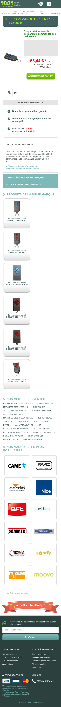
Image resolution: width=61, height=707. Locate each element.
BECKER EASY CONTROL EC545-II (18, 403)
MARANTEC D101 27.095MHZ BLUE (18, 418)
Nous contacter (45, 681)
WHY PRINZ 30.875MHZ (13, 414)
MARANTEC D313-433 (42, 432)
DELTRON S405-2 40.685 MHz (15, 432)
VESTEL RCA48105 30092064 (15, 429)
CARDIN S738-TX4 (45, 403)
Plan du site (36, 667)
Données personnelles (41, 657)
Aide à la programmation (12, 657)
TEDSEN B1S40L (45, 418)
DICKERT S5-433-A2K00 (13, 436)
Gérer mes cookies (39, 654)
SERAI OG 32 (8, 421)
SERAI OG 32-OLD (36, 436)
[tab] (30, 144)
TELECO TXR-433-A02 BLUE (15, 411)
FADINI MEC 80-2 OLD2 (42, 429)
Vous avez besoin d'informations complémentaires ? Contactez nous (22, 167)
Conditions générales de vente (44, 661)
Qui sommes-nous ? (10, 654)
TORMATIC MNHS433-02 (42, 411)
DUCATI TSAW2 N (10, 439)
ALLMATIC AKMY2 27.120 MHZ (28, 425)
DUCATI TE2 (24, 421)
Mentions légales (39, 664)
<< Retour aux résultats (17, 593)
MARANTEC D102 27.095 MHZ (15, 407)
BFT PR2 (7, 425)
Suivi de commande (10, 661)
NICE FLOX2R (39, 407)
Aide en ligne (7, 664)
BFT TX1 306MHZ (41, 421)
